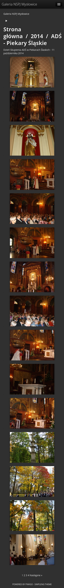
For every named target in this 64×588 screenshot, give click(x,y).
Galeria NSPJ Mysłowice (19, 4)
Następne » (36, 575)
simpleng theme (43, 584)
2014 (37, 36)
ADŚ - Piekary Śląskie (32, 39)
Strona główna (13, 33)
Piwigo (29, 584)
